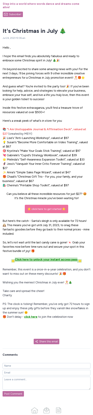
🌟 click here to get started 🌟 (46, 209)
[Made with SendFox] (27, 14)
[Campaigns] (46, 409)
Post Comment (13, 393)
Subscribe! (15, 14)
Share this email (46, 341)
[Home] (34, 409)
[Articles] (58, 409)
